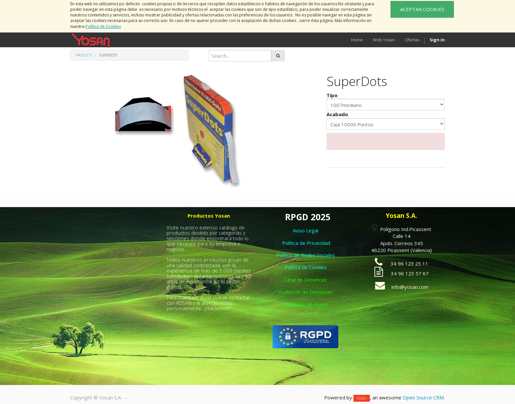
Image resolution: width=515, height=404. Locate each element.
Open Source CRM (423, 397)
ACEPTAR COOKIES (422, 9)
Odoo (361, 397)
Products (84, 55)
